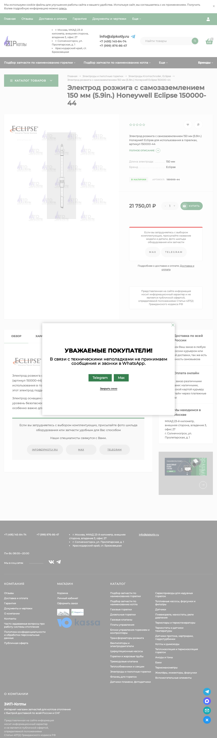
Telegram (100, 378)
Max (121, 378)
